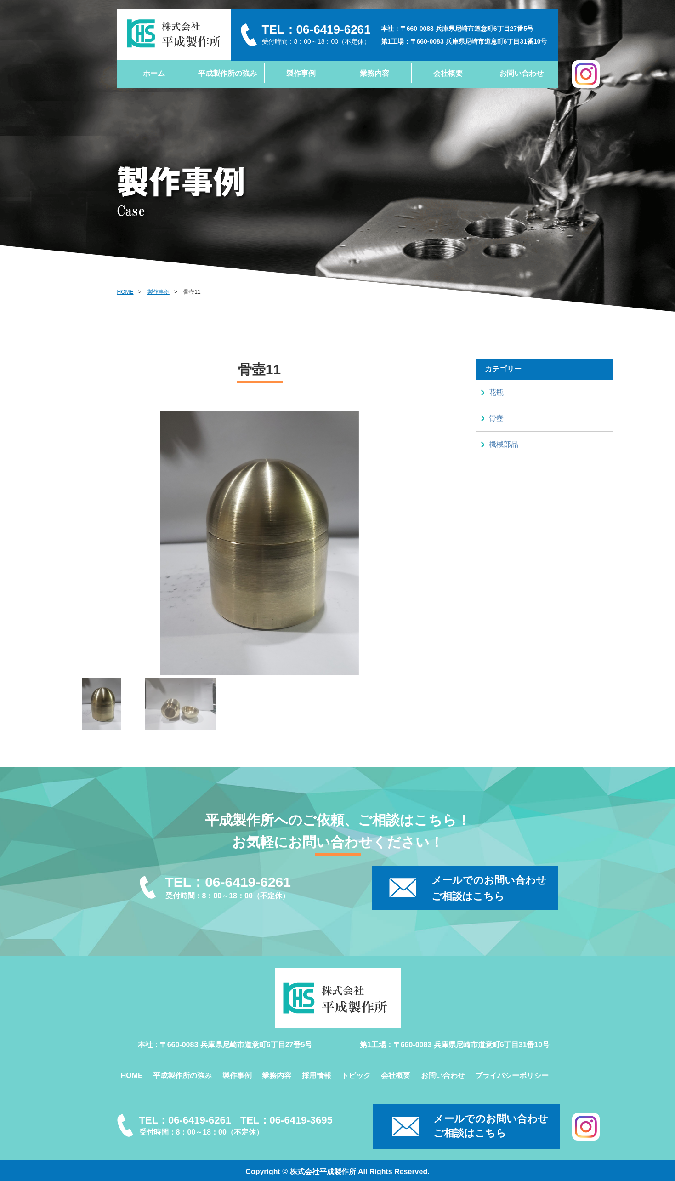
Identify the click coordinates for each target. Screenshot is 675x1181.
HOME (125, 292)
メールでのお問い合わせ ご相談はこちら (488, 888)
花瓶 (496, 392)
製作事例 (158, 292)
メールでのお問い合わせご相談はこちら (490, 1126)
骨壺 (496, 418)
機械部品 (503, 444)
